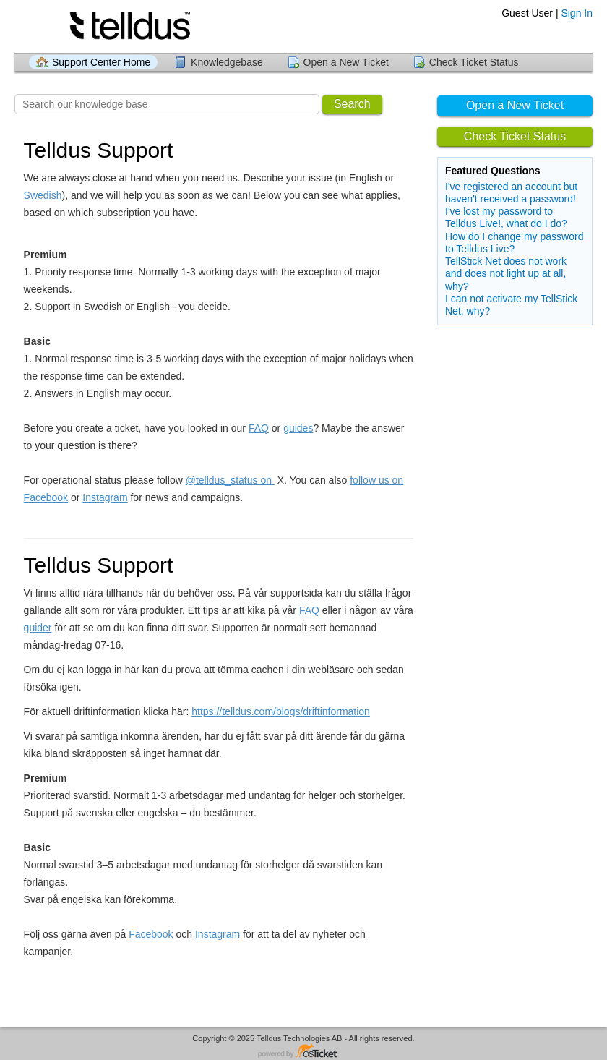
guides (298, 428)
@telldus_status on (230, 480)
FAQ (259, 428)
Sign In (577, 13)
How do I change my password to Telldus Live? (514, 243)
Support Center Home (101, 62)
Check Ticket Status (474, 62)
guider (38, 627)
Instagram (104, 497)
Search (352, 104)
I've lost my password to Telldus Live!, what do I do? (506, 217)
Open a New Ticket (346, 62)
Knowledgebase (227, 62)
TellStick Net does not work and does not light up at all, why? (506, 273)
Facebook (151, 934)
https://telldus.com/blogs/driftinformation (280, 711)
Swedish (43, 195)
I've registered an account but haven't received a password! (511, 193)
